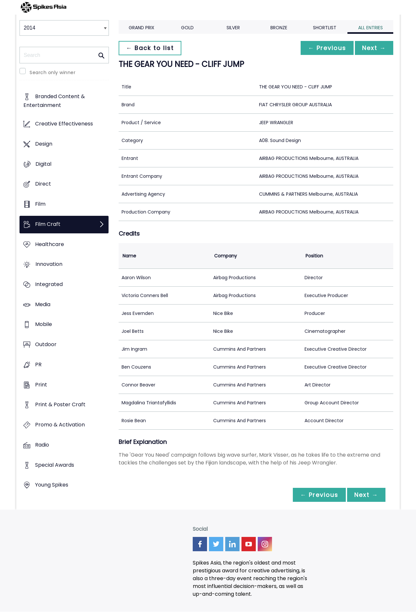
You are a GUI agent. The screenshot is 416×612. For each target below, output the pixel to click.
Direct (43, 184)
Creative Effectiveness (64, 124)
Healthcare (49, 244)
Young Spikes (51, 485)
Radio (42, 445)
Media (42, 304)
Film (40, 204)
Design (43, 144)
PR (38, 364)
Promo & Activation (60, 425)
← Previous (325, 48)
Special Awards (54, 465)
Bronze (278, 27)
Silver (233, 27)
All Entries (370, 27)
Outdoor (46, 344)
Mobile (43, 324)
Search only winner (52, 72)
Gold (187, 27)
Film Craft (47, 224)
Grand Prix (141, 27)
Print (41, 384)
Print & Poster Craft (60, 405)
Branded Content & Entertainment (54, 101)
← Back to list (150, 48)
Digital (43, 164)
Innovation (48, 264)
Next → (373, 48)
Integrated (49, 284)
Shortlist (324, 27)
